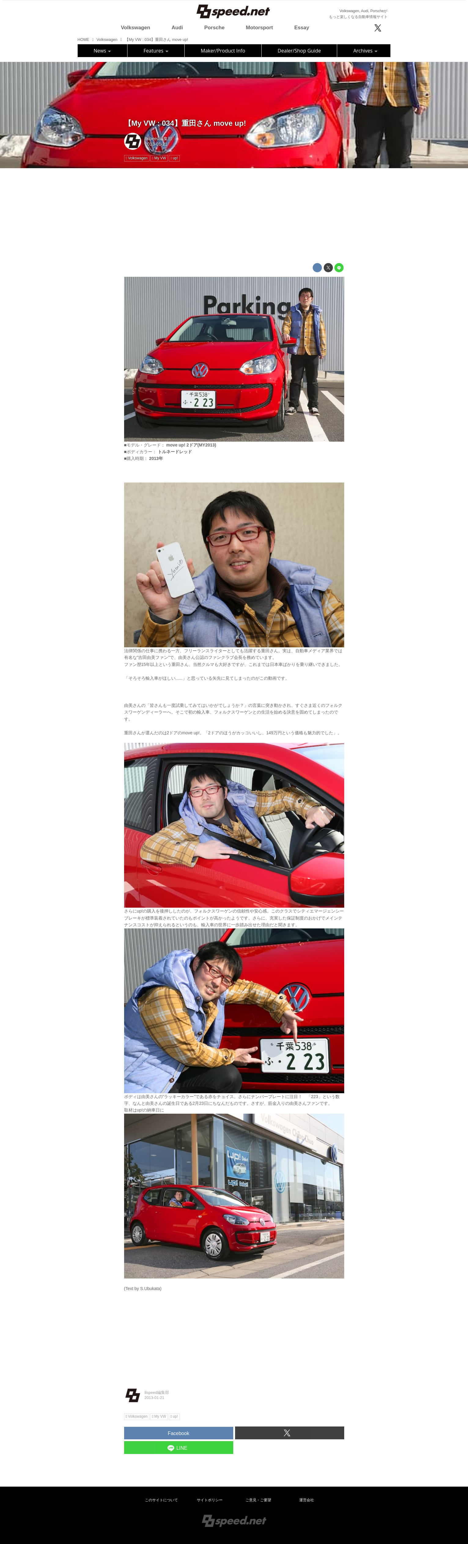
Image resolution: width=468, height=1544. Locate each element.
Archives (365, 50)
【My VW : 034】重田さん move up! (185, 123)
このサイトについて (161, 1500)
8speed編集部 (158, 138)
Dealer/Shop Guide (299, 50)
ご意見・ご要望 (258, 1500)
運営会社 (306, 1500)
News (102, 50)
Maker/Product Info (223, 50)
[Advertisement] (234, 216)
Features (156, 50)
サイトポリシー (210, 1500)
